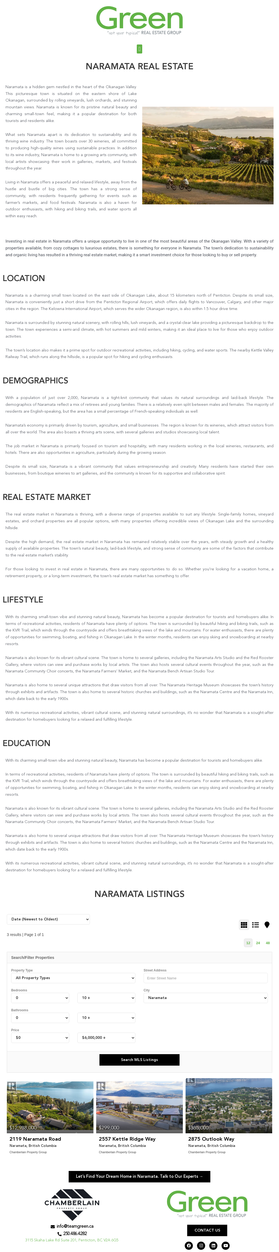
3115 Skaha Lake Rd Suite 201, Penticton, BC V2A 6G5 (72, 1243)
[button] (139, 48)
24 (258, 943)
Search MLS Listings (139, 1060)
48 (268, 943)
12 (248, 943)
